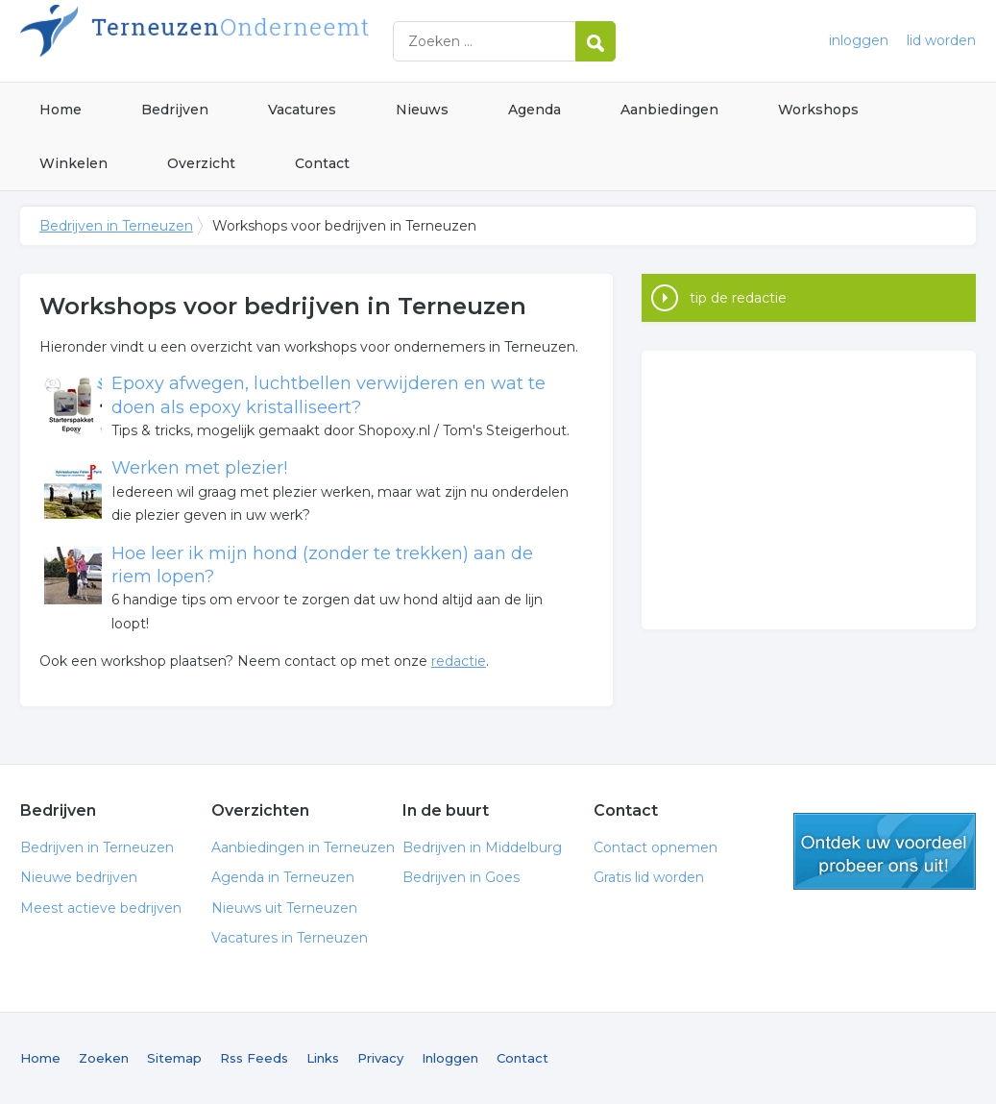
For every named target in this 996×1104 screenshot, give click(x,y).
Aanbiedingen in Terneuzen (303, 847)
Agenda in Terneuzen (282, 877)
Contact (322, 163)
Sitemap (174, 1058)
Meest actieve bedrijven (101, 908)
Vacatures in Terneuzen (289, 937)
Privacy (380, 1058)
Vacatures (302, 109)
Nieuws (422, 109)
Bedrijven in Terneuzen (260, 41)
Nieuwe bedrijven (78, 877)
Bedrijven (174, 109)
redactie (458, 661)
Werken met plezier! (199, 467)
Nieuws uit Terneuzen (284, 908)
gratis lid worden (884, 851)
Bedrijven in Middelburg (482, 847)
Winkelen (73, 163)
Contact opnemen (655, 847)
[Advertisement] (809, 490)
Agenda (534, 109)
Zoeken (104, 1058)
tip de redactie (738, 298)
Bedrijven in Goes (461, 877)
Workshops (818, 109)
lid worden (941, 40)
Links (322, 1058)
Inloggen (450, 1058)
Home (60, 109)
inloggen (858, 40)
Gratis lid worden (649, 877)
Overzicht (201, 163)
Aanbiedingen (669, 109)
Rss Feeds (254, 1058)
